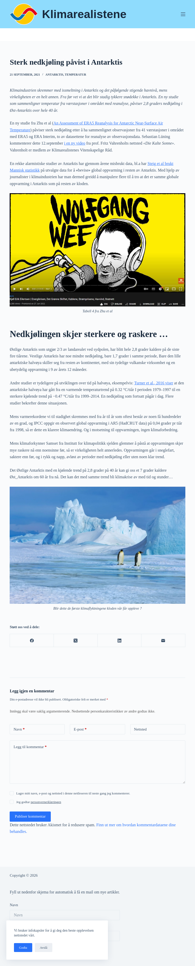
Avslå (43, 947)
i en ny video (74, 143)
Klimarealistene (84, 14)
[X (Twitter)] (76, 640)
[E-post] (163, 640)
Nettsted (140, 729)
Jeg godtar (38, 802)
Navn (19, 729)
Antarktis (54, 74)
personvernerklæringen (46, 802)
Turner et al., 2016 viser (153, 383)
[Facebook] (32, 640)
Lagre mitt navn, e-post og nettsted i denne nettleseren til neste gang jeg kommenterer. (73, 793)
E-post (80, 729)
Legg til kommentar (29, 747)
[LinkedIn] (120, 640)
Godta (23, 947)
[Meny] (183, 14)
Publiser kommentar (30, 816)
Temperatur (75, 74)
